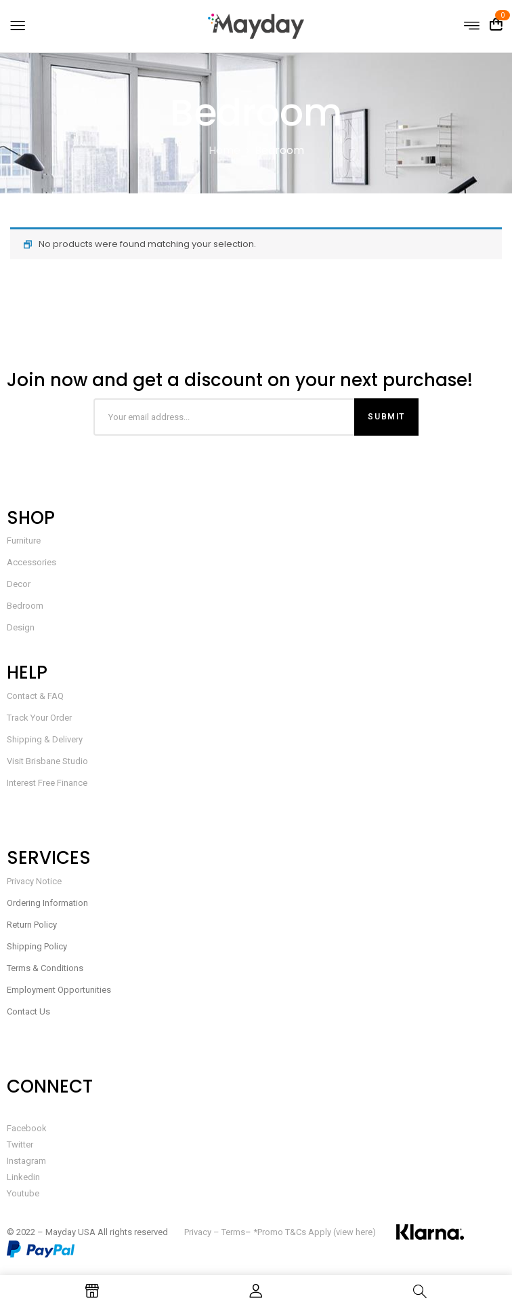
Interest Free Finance (47, 783)
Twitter (20, 1144)
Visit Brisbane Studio (47, 761)
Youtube (23, 1193)
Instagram (26, 1161)
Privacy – (202, 1232)
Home (224, 150)
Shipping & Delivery (45, 739)
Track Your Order (39, 718)
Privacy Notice (34, 881)
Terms (233, 1232)
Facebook (27, 1128)
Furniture (24, 540)
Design (21, 627)
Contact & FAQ (35, 696)
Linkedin (23, 1177)
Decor (18, 584)
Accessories (31, 562)
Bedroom (25, 606)
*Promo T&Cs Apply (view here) (314, 1232)
